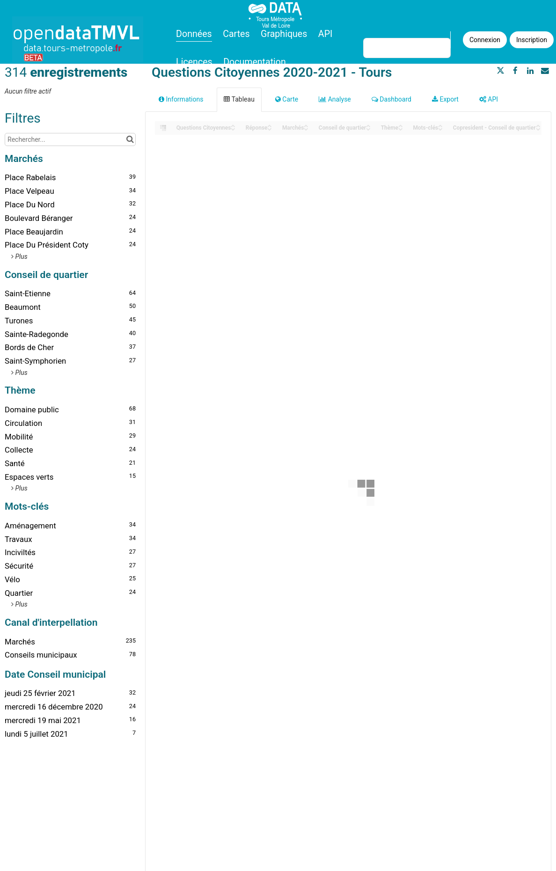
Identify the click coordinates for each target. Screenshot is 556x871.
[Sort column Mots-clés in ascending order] (440, 125)
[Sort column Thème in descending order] (400, 128)
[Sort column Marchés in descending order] (306, 128)
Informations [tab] (181, 99)
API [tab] (488, 99)
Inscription (531, 40)
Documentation (254, 62)
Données (194, 34)
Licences (194, 62)
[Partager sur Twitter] (500, 70)
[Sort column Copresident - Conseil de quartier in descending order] (538, 128)
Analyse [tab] (335, 99)
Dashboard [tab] (391, 99)
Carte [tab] (286, 99)
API (325, 34)
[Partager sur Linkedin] (530, 70)
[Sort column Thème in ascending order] (400, 125)
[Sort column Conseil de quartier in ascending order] (368, 125)
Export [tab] (445, 99)
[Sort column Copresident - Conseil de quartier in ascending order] (538, 125)
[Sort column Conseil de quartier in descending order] (368, 128)
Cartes (236, 34)
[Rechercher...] (70, 139)
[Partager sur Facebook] (515, 70)
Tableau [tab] (239, 99)
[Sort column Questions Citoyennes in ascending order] (233, 125)
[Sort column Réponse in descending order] (269, 128)
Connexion (484, 40)
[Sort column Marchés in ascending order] (306, 125)
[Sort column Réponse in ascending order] (269, 125)
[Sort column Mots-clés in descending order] (440, 128)
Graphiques (284, 34)
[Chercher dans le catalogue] (130, 139)
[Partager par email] (544, 70)
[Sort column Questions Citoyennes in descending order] (233, 128)
